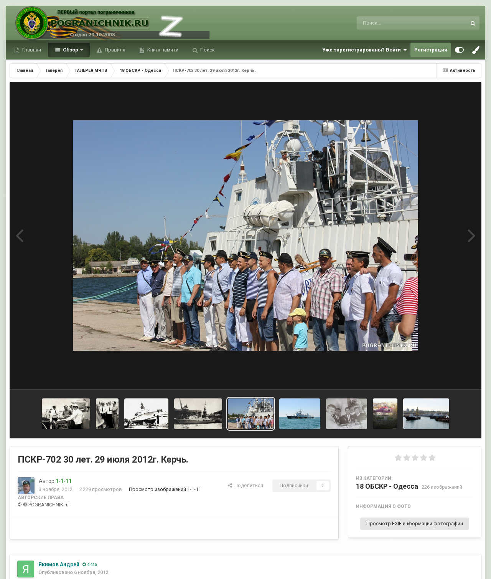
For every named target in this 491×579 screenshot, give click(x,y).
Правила (114, 50)
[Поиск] (397, 23)
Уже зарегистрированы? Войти (364, 50)
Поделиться (245, 485)
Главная (31, 50)
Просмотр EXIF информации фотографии (414, 523)
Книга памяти (162, 50)
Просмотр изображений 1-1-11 (165, 489)
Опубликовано (73, 572)
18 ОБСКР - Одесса (387, 486)
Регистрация (430, 50)
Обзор (70, 50)
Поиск (207, 50)
